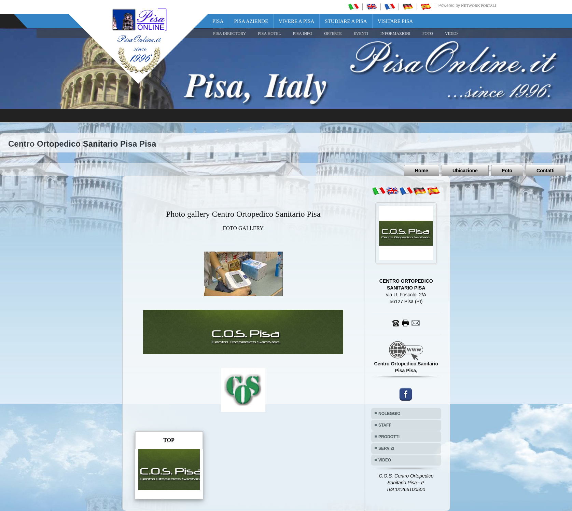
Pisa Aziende (251, 21)
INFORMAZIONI (395, 33)
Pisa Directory (229, 33)
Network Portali (478, 5)
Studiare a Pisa (346, 21)
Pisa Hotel (269, 33)
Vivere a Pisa (296, 21)
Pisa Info (302, 33)
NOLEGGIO (389, 413)
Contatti (545, 170)
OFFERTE (332, 33)
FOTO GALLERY (243, 228)
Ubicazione (465, 170)
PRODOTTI (389, 436)
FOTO (427, 33)
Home (421, 170)
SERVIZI (386, 448)
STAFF (384, 425)
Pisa (218, 21)
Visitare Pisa (395, 21)
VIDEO (451, 33)
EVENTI (360, 33)
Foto (507, 170)
